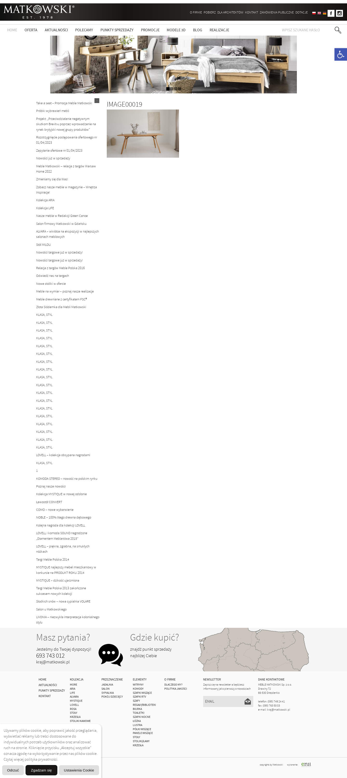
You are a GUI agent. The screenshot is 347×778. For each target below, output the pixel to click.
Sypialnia (107, 693)
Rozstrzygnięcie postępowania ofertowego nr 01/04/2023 (66, 140)
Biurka (137, 709)
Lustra (137, 725)
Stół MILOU (43, 245)
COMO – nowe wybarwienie (54, 510)
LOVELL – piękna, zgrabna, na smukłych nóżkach (62, 549)
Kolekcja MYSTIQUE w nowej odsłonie (61, 494)
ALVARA (74, 697)
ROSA (73, 709)
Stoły (136, 737)
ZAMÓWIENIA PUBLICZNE (277, 12)
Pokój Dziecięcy (112, 697)
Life (72, 693)
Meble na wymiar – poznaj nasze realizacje (65, 291)
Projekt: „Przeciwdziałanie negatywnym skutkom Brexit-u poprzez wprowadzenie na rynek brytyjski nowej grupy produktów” (66, 124)
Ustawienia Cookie (76, 758)
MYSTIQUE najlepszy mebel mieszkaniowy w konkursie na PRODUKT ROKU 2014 (66, 570)
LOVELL (74, 705)
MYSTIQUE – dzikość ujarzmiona (57, 580)
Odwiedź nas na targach (52, 276)
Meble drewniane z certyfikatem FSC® (61, 299)
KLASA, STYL (44, 315)
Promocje (150, 30)
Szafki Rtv (139, 697)
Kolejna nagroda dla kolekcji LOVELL (60, 525)
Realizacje (219, 30)
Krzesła (138, 745)
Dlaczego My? (173, 685)
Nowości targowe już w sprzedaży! (59, 252)
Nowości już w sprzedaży (53, 158)
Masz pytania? (63, 637)
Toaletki (138, 713)
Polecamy (84, 30)
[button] (340, 54)
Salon (105, 689)
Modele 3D (176, 30)
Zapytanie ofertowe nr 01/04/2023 (59, 151)
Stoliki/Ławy (141, 741)
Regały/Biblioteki (144, 705)
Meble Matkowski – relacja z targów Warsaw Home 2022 (66, 169)
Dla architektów (230, 12)
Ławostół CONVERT (49, 502)
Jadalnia (107, 685)
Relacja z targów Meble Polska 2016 (60, 268)
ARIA (72, 689)
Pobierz (210, 12)
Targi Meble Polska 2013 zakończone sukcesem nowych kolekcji (61, 591)
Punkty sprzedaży (116, 30)
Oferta (31, 30)
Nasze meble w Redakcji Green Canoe (62, 216)
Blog (197, 30)
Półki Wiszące (142, 729)
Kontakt (251, 12)
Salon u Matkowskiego (51, 609)
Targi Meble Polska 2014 (52, 560)
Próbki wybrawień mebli (52, 111)
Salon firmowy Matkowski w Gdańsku (61, 224)
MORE (73, 685)
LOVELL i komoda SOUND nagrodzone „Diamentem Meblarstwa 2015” (61, 535)
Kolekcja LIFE (45, 208)
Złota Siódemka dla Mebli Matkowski (61, 307)
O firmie (196, 12)
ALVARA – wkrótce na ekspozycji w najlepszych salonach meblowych (67, 234)
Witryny (138, 685)
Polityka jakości (175, 689)
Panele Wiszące (143, 733)
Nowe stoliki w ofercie (51, 284)
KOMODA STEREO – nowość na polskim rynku (66, 479)
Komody (138, 689)
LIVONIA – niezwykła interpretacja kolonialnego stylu (67, 619)
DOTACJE (301, 12)
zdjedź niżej (174, 51)
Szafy (136, 701)
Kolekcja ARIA (45, 200)
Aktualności (56, 30)
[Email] (228, 701)
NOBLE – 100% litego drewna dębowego (63, 517)
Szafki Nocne (141, 717)
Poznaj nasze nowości (51, 486)
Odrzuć (50, 770)
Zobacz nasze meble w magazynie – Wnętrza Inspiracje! (66, 189)
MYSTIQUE (76, 701)
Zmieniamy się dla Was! (52, 179)
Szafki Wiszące (142, 693)
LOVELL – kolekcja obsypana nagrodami (63, 455)
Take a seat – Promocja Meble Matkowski (64, 103)
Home (12, 30)
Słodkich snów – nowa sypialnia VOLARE (63, 601)
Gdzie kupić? (154, 637)
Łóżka (137, 721)
